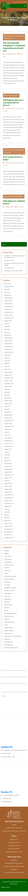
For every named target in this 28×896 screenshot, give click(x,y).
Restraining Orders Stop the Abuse (14, 863)
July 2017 (7, 452)
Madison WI (6, 746)
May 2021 (7, 363)
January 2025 (8, 301)
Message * (14, 689)
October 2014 (8, 500)
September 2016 (9, 475)
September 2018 (9, 426)
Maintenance (7, 599)
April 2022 (7, 332)
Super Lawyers (8, 633)
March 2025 (7, 295)
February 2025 (8, 298)
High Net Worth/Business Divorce (14, 851)
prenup (6, 610)
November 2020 (8, 378)
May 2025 (7, 289)
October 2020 (8, 380)
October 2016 (8, 472)
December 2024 (8, 303)
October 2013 (8, 535)
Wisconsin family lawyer (11, 647)
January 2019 (8, 418)
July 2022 (7, 323)
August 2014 (8, 506)
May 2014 (7, 515)
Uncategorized (8, 642)
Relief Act (7, 619)
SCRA (5, 625)
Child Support (8, 559)
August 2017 (8, 449)
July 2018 (7, 432)
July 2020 (7, 389)
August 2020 (8, 386)
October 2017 (8, 443)
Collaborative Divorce (14, 845)
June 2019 (7, 406)
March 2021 (7, 369)
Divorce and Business (17, 36)
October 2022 (8, 315)
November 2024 (8, 306)
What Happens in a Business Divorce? (14, 202)
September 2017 (9, 446)
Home (4, 22)
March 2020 (7, 398)
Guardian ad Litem (9, 590)
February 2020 (8, 400)
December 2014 (8, 495)
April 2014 (7, 517)
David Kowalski (9, 207)
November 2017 (8, 440)
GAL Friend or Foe (9, 268)
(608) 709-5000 (23, 2)
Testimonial (7, 639)
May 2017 (7, 458)
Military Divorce (9, 38)
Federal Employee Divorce (14, 842)
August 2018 (8, 429)
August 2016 (8, 478)
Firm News (7, 585)
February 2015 (8, 489)
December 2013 (8, 529)
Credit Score (7, 570)
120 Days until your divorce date (13, 270)
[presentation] (12, 703)
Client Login (15, 2)
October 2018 (8, 423)
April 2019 (7, 409)
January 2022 (8, 341)
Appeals (6, 553)
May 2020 (7, 392)
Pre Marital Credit (9, 260)
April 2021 (7, 366)
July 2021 (7, 358)
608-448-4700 (7, 798)
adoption (6, 550)
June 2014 (7, 512)
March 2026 (7, 283)
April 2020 (7, 395)
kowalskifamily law (10, 54)
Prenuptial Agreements (10, 613)
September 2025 (9, 286)
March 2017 (7, 460)
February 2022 (8, 338)
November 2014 (8, 497)
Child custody (8, 556)
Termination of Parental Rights (12, 636)
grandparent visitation (10, 587)
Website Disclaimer (5, 887)
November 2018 (8, 420)
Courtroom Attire (9, 565)
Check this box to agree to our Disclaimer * (15, 696)
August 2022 (8, 321)
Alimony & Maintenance (14, 848)
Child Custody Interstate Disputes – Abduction (14, 831)
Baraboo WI (6, 791)
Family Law (8, 152)
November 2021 (8, 346)
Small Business (8, 627)
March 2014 (7, 520)
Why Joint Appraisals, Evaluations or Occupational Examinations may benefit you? (14, 47)
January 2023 (8, 309)
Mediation (7, 602)
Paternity (6, 607)
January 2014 (8, 526)
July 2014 (7, 509)
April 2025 (7, 292)
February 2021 (8, 372)
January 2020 (8, 403)
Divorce (8, 36)
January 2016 (8, 486)
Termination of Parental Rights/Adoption (14, 866)
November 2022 (8, 312)
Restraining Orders (9, 622)
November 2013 (8, 532)
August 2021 (8, 355)
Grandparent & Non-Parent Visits (14, 828)
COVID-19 (7, 568)
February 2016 (8, 483)
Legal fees (7, 596)
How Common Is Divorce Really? (13, 158)
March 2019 (7, 412)
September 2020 (9, 383)
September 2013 (9, 537)
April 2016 (7, 480)
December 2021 (8, 343)
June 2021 (7, 361)
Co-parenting (8, 562)
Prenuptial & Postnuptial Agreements (14, 872)
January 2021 (8, 375)
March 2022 (7, 335)
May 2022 (7, 329)
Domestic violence (9, 579)
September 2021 (9, 352)
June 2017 (7, 455)
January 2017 (8, 466)
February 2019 (8, 415)
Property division (9, 616)
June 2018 (7, 435)
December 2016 (8, 469)
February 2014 (8, 523)
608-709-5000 (7, 753)
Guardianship (8, 593)
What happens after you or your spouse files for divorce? (13, 102)
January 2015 (8, 492)
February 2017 (8, 463)
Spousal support (8, 630)
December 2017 (8, 438)
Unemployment (8, 645)
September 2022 (9, 318)
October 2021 (8, 349)
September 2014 (9, 503)
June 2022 (7, 326)
